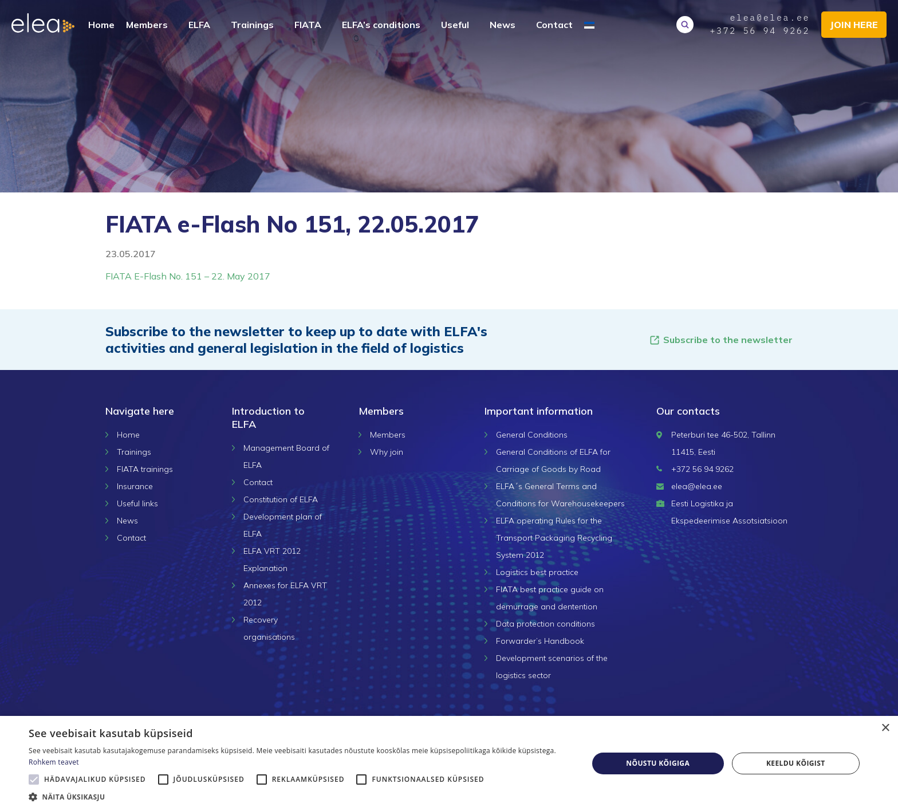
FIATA (307, 24)
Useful (455, 24)
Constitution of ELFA (280, 499)
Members (147, 24)
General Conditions (532, 435)
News (502, 24)
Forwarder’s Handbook (540, 641)
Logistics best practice (537, 572)
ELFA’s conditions (381, 24)
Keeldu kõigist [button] (795, 763)
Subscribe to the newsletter (721, 340)
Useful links (137, 503)
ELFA (199, 24)
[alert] (449, 763)
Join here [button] (853, 24)
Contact (554, 24)
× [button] (885, 728)
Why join (386, 452)
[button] (300, 796)
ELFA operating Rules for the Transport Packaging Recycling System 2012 (554, 537)
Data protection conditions (545, 624)
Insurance (135, 486)
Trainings (252, 24)
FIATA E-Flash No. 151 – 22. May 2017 (187, 276)
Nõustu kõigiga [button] (658, 763)
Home (101, 24)
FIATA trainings (145, 469)
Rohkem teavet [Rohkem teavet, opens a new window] (54, 762)
